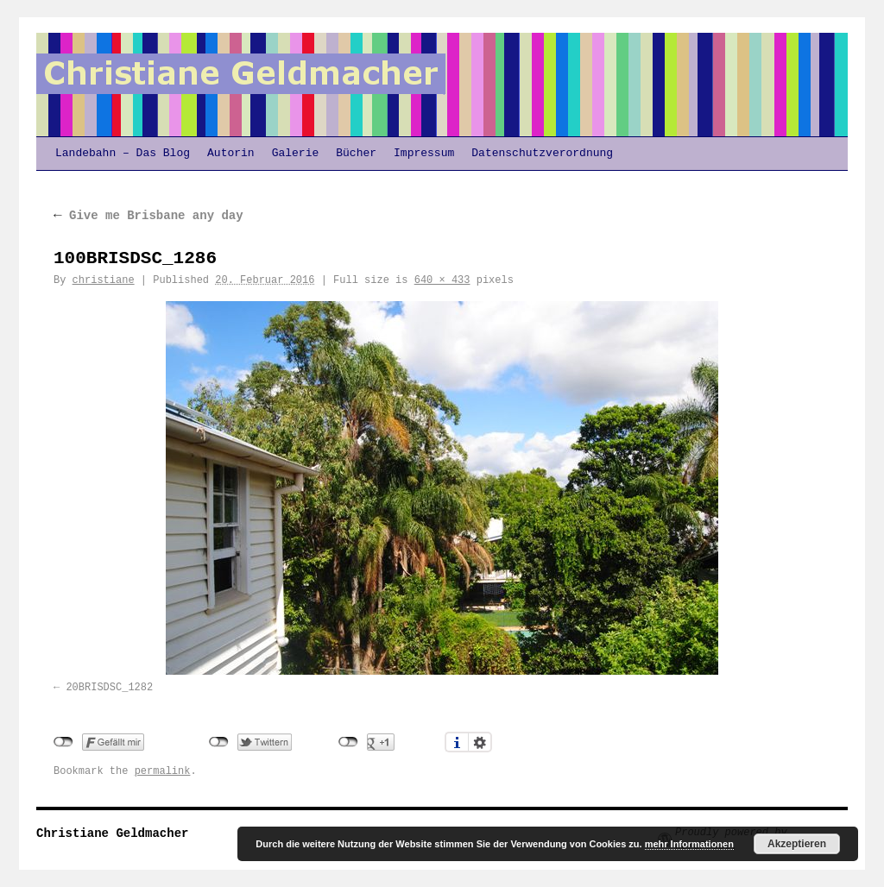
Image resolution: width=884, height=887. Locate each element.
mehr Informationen (689, 844)
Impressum (424, 153)
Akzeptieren (796, 844)
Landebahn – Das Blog (122, 153)
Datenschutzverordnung (542, 153)
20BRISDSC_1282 (109, 688)
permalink (163, 771)
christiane (104, 280)
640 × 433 (442, 280)
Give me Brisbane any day (148, 216)
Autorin (231, 153)
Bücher (356, 153)
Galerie (295, 153)
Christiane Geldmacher (112, 833)
